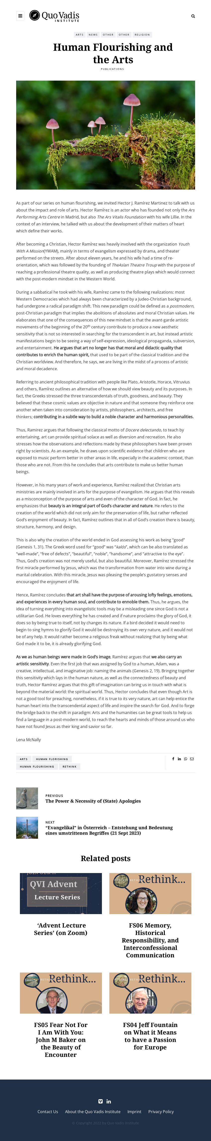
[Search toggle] (191, 16)
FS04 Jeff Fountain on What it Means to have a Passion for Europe (150, 1036)
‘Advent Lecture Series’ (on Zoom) (60, 929)
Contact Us (48, 1111)
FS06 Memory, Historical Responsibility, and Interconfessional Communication (150, 940)
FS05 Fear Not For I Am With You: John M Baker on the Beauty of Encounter (61, 1040)
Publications (112, 69)
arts (24, 759)
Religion (142, 34)
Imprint (134, 1111)
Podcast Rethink (129, 880)
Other (108, 34)
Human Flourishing (37, 766)
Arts (80, 34)
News (93, 34)
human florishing (52, 759)
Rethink (70, 766)
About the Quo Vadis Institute (93, 1111)
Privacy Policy (161, 1111)
